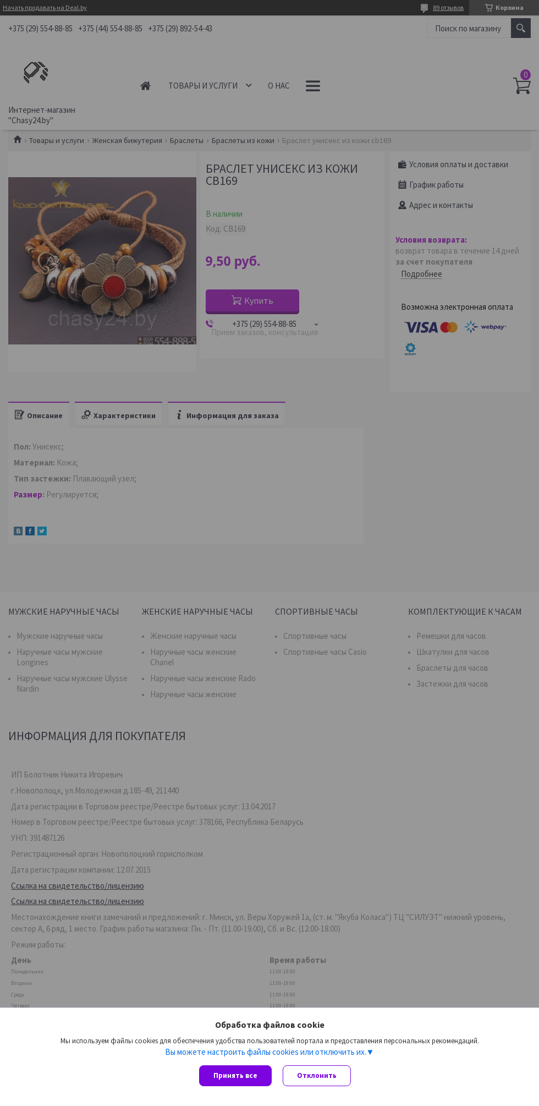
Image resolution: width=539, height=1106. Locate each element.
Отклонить (317, 1075)
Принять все (235, 1075)
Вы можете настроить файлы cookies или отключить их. (265, 1051)
